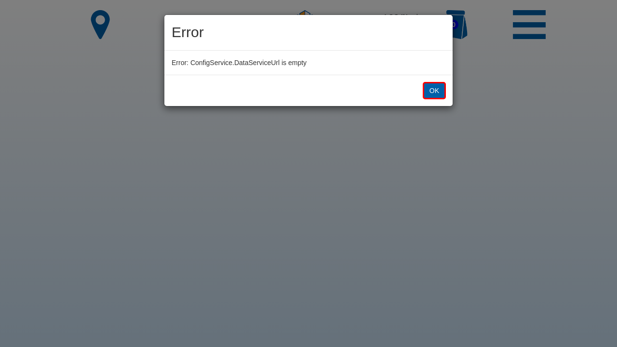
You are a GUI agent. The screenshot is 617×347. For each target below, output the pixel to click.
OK (434, 90)
